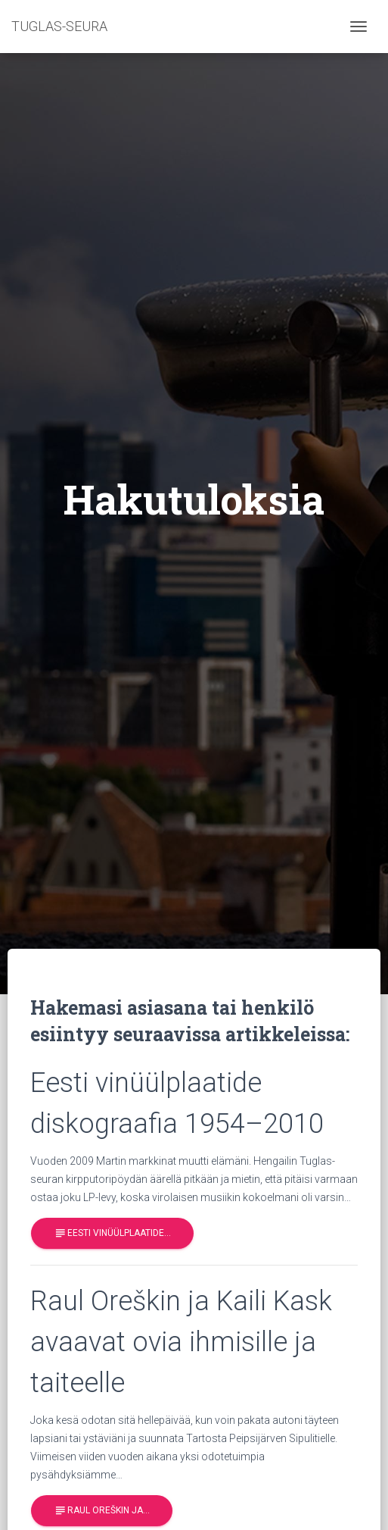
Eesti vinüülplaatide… (112, 1233)
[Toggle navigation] (358, 26)
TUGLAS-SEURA (59, 26)
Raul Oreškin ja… (102, 1511)
